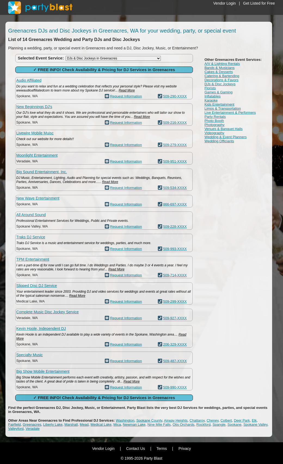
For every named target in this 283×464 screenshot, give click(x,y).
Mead (84, 424)
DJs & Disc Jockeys (219, 84)
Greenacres (32, 424)
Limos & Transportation (222, 108)
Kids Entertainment (219, 104)
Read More (127, 90)
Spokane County (149, 420)
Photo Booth (214, 121)
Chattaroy (197, 420)
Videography (214, 133)
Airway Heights (176, 420)
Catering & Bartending (221, 76)
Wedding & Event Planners (225, 137)
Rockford (203, 424)
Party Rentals (215, 117)
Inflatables (212, 96)
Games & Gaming (218, 92)
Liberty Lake (53, 424)
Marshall (71, 424)
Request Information (126, 96)
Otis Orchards (183, 424)
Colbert (226, 420)
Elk (254, 420)
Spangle (219, 424)
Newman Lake (134, 424)
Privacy (185, 448)
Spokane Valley (255, 424)
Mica (117, 424)
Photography (214, 125)
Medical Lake (101, 424)
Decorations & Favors (221, 80)
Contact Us (135, 448)
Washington (125, 420)
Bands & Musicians (219, 68)
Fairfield (14, 424)
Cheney (213, 420)
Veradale (32, 429)
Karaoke (210, 100)
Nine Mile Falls (159, 424)
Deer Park (242, 420)
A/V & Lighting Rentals (222, 64)
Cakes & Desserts (218, 72)
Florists (210, 88)
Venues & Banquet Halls (223, 129)
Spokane (234, 424)
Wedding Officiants (219, 141)
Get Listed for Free (259, 3)
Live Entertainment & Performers (230, 113)
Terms (161, 448)
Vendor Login (224, 3)
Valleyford (16, 429)
